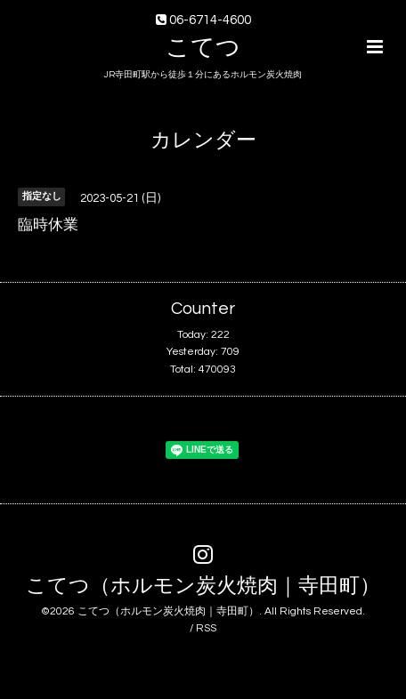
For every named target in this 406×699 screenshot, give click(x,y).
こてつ (203, 48)
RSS (206, 628)
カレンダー (203, 141)
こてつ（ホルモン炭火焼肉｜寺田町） (203, 586)
